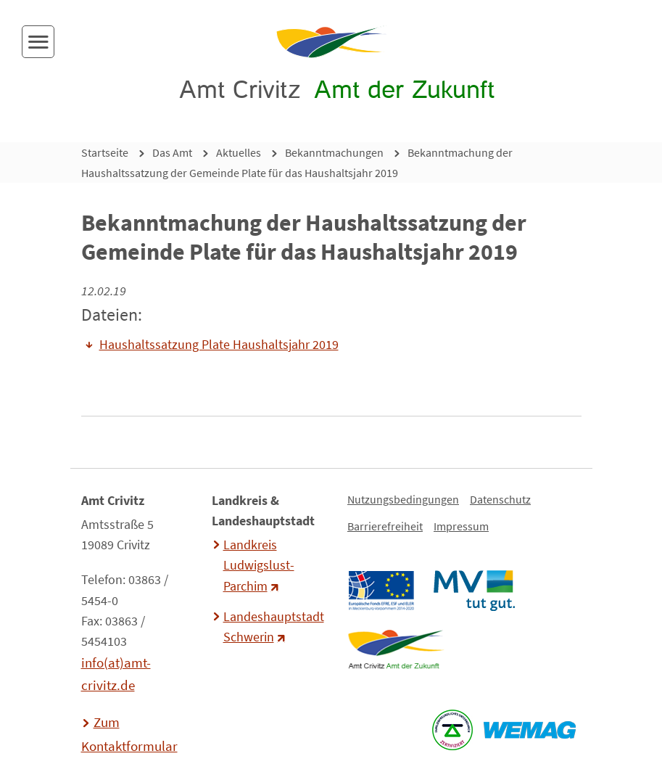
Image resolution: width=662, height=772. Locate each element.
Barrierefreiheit (385, 526)
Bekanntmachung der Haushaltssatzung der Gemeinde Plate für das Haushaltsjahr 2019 (297, 162)
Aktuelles (238, 152)
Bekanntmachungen (334, 152)
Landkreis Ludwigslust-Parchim (258, 565)
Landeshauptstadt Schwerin (271, 627)
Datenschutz (500, 499)
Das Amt (172, 152)
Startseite (104, 152)
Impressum (461, 526)
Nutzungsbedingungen (403, 499)
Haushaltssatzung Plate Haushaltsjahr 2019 (219, 345)
